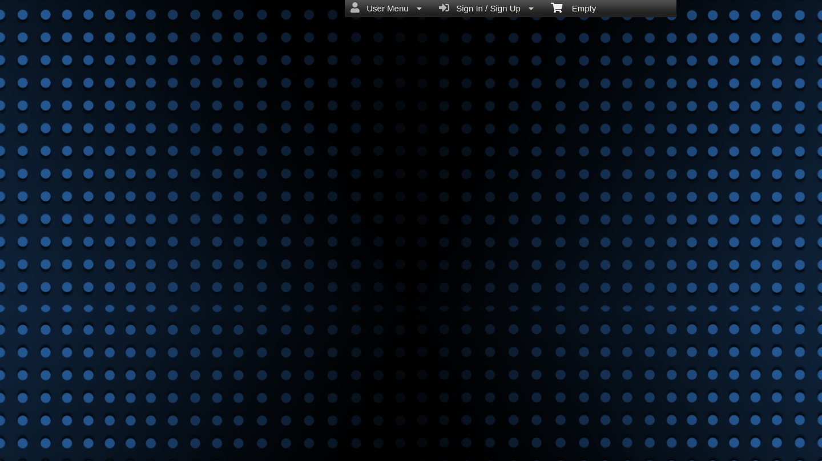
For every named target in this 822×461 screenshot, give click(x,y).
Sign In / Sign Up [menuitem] (486, 8)
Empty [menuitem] (573, 7)
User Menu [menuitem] (386, 8)
